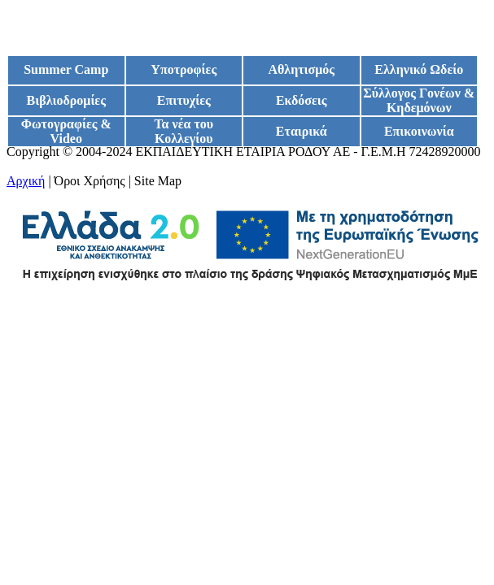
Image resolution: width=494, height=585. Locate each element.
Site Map (157, 181)
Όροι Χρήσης (90, 181)
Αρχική (26, 181)
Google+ (29, 166)
